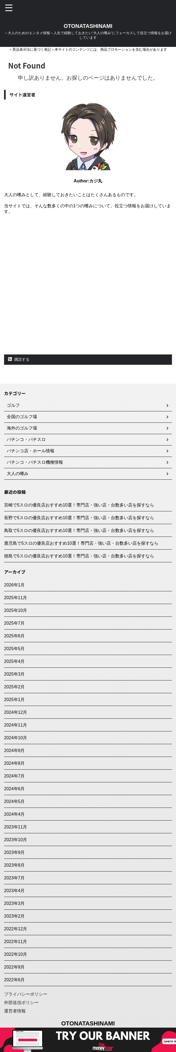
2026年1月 (14, 585)
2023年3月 (14, 903)
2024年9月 (14, 750)
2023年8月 (14, 865)
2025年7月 (14, 623)
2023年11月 (15, 827)
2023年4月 (14, 890)
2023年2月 (14, 916)
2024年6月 (14, 788)
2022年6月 (14, 979)
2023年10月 (15, 839)
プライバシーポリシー (25, 994)
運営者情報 (15, 1011)
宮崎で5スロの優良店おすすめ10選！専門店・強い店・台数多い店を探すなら (79, 505)
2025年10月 (15, 610)
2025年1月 (14, 699)
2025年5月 (14, 648)
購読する (18, 359)
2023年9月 (14, 852)
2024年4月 (14, 814)
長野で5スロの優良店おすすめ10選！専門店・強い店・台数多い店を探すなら (79, 517)
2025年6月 (14, 636)
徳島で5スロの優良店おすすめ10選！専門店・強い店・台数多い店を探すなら (79, 556)
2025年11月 (15, 597)
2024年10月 (15, 737)
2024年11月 (15, 725)
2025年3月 (14, 674)
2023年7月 (14, 878)
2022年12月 (15, 929)
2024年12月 (15, 712)
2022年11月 (15, 941)
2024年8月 (14, 763)
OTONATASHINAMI (88, 26)
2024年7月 (14, 776)
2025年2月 (14, 687)
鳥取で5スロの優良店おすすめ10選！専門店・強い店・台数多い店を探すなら (79, 530)
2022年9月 (14, 967)
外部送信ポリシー (21, 1002)
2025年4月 (14, 661)
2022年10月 (15, 954)
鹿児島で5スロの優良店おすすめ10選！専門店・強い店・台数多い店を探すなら (81, 543)
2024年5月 (14, 801)
